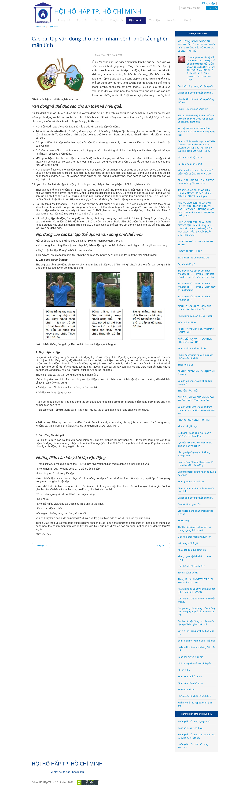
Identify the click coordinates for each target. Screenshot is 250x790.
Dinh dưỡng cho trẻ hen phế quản (194, 663)
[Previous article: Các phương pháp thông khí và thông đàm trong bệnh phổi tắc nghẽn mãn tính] (41, 545)
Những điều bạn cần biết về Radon (195, 316)
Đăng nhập (208, 3)
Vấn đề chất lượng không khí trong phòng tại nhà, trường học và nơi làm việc (196, 410)
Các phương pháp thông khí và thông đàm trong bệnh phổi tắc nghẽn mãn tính (196, 611)
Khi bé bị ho (184, 670)
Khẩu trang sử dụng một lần (192, 550)
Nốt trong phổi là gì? (188, 543)
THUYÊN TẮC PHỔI (188, 390)
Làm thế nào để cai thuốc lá (191, 566)
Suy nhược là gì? (186, 264)
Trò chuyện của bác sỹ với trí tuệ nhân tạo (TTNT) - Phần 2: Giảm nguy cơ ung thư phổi (196, 286)
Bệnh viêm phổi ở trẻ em (190, 676)
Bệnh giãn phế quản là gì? (191, 481)
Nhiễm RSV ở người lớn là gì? (193, 109)
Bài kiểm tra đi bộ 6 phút (190, 157)
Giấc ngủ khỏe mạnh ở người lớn (194, 537)
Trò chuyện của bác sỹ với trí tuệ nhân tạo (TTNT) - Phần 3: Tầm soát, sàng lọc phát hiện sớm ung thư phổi (196, 273)
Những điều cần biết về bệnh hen (194, 696)
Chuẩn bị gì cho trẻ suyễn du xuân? (195, 92)
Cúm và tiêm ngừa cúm (189, 504)
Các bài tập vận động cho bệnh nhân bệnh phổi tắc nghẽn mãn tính (100, 41)
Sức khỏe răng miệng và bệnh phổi (195, 86)
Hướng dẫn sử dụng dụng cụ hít (194, 721)
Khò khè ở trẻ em (186, 689)
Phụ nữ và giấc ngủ (188, 426)
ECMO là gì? (184, 520)
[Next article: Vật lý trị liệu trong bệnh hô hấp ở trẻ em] (161, 545)
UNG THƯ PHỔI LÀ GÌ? (190, 251)
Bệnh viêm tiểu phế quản (190, 683)
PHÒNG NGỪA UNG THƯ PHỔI (194, 420)
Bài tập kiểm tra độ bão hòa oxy (193, 257)
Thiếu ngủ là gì (185, 364)
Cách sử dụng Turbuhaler (190, 728)
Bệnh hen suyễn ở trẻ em (190, 657)
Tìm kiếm (212, 8)
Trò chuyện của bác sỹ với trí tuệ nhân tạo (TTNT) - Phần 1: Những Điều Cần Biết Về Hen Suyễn (194, 193)
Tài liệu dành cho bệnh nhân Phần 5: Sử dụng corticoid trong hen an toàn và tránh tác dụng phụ (196, 118)
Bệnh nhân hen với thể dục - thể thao (196, 640)
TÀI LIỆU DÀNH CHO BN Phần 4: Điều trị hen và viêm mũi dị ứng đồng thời (196, 131)
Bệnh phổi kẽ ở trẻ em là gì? (192, 348)
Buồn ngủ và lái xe (187, 322)
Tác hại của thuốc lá (188, 572)
